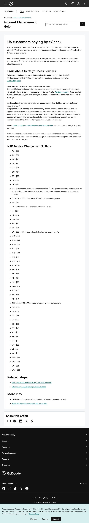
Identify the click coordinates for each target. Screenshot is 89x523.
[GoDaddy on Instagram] (9, 490)
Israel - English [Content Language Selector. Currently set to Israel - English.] (9, 483)
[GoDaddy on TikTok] (15, 490)
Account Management (22, 17)
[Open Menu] (5, 4)
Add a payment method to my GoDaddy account (31, 382)
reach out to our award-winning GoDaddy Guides (33, 125)
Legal (34, 498)
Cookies (54, 498)
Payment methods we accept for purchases (29, 403)
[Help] (73, 3)
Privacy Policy (43, 498)
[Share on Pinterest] (32, 421)
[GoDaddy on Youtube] (27, 490)
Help (22, 11)
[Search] (82, 24)
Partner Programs (9, 453)
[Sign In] (78, 3)
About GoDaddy (8, 435)
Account (5, 459)
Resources (6, 447)
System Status (59, 11)
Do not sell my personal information (44, 502)
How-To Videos (32, 11)
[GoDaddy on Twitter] (21, 490)
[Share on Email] (9, 421)
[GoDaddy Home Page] (11, 473)
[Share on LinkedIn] (21, 421)
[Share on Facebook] (15, 421)
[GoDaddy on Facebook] (4, 490)
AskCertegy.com (14, 81)
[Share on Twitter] (26, 421)
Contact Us (46, 11)
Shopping (6, 465)
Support (5, 441)
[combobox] (62, 24)
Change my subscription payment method (29, 387)
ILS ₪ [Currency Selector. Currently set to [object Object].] (83, 483)
